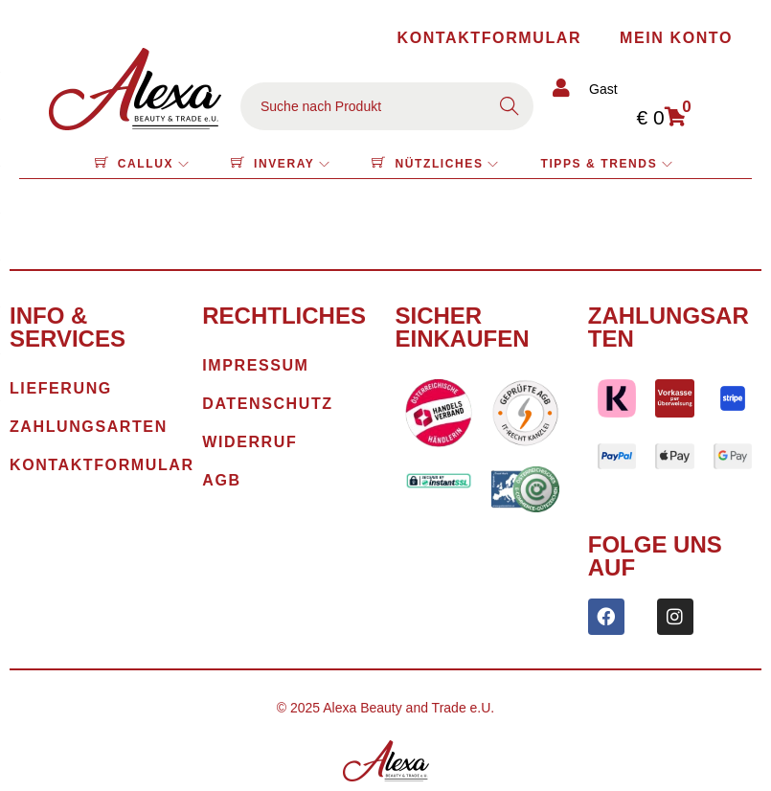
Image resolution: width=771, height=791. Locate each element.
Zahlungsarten (668, 327)
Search (509, 106)
